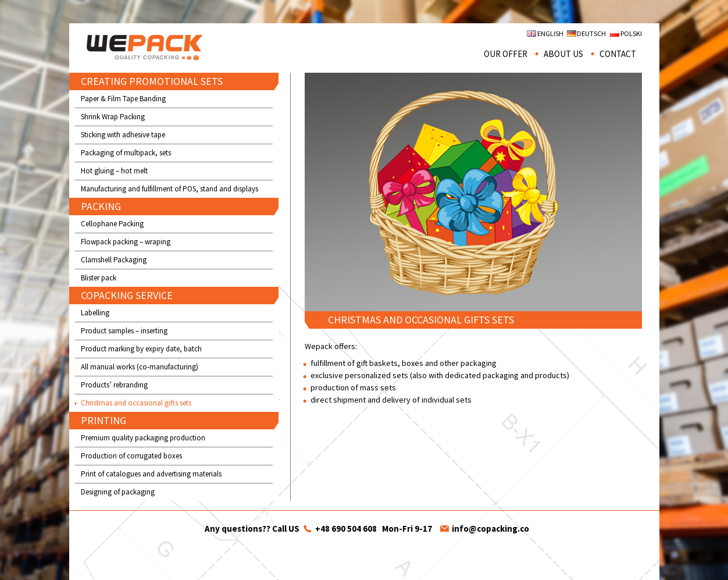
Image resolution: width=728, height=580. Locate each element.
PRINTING (103, 420)
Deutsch (591, 33)
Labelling (95, 313)
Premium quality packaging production (143, 438)
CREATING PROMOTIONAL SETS (152, 81)
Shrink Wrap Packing (113, 117)
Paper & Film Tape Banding (123, 99)
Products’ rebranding (114, 385)
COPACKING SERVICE (127, 295)
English (550, 33)
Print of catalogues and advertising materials (151, 474)
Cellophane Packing (112, 224)
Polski (631, 33)
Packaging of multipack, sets (126, 153)
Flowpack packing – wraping (125, 242)
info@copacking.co (490, 528)
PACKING (101, 206)
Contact (617, 53)
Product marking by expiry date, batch (141, 349)
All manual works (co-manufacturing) (139, 367)
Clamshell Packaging (114, 260)
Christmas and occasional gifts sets (136, 403)
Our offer (505, 53)
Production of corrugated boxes (131, 456)
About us (563, 53)
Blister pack (98, 278)
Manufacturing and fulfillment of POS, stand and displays (169, 189)
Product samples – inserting (124, 331)
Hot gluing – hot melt (114, 171)
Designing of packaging (118, 492)
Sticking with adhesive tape (123, 135)
